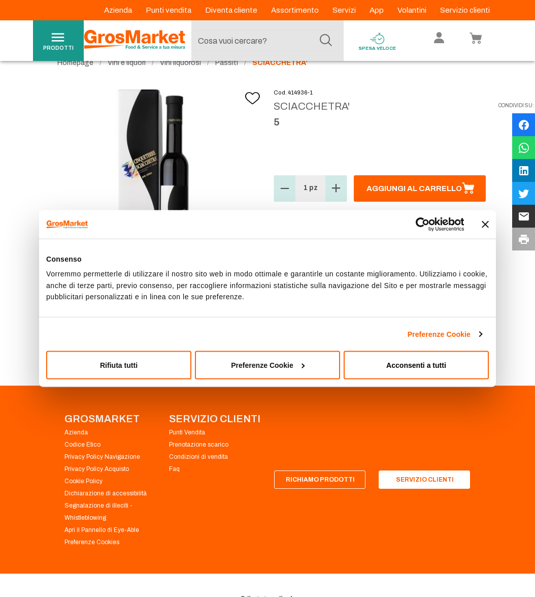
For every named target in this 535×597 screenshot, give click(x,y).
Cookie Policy (83, 500)
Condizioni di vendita (198, 475)
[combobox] (265, 40)
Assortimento (295, 10)
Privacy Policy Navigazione (102, 475)
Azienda (118, 10)
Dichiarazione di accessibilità (105, 512)
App (377, 10)
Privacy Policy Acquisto (96, 487)
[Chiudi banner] (485, 224)
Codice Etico (82, 463)
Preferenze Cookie (439, 334)
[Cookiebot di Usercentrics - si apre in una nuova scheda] (419, 224)
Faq (174, 487)
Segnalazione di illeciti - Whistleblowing (98, 530)
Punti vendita (169, 10)
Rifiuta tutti (119, 365)
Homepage (75, 81)
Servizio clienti (465, 10)
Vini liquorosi (180, 81)
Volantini (412, 10)
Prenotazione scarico (198, 463)
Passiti (226, 81)
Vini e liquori (127, 81)
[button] (284, 207)
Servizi (344, 10)
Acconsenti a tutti (416, 365)
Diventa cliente (232, 10)
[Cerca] (326, 41)
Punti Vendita (187, 451)
